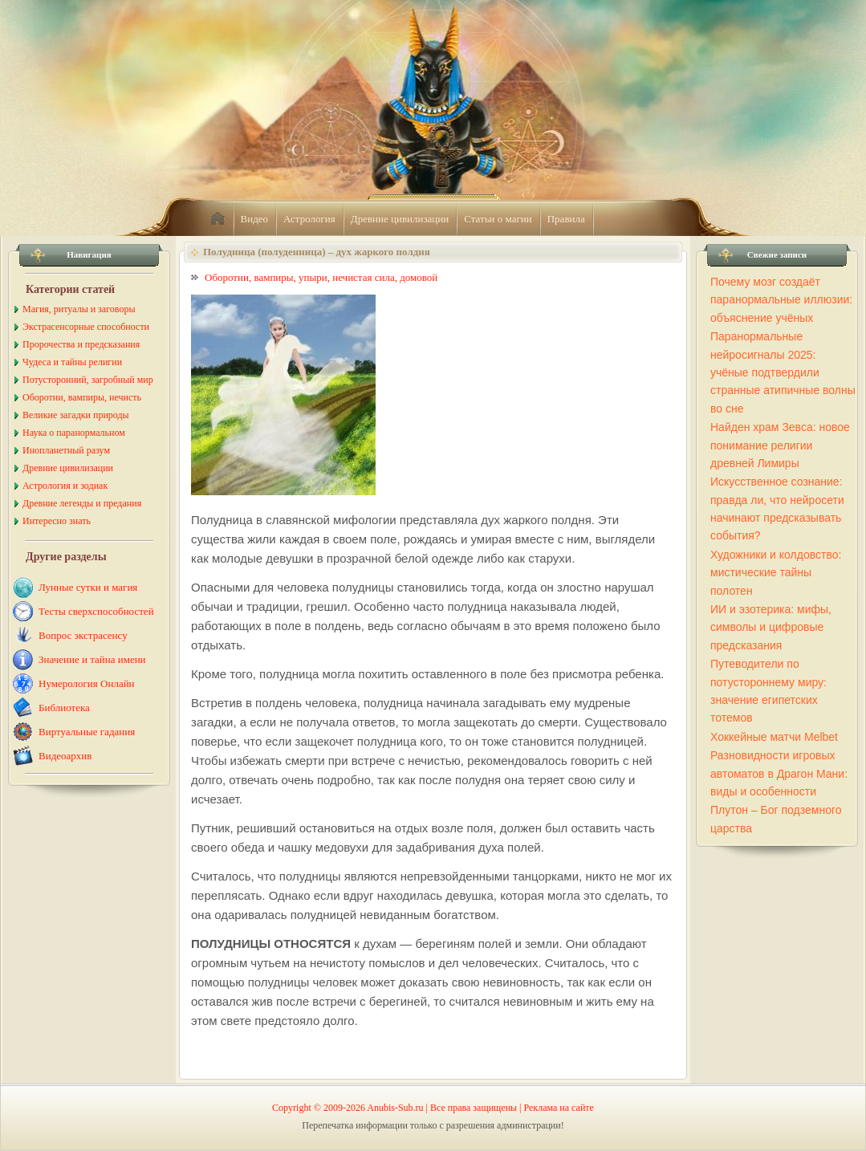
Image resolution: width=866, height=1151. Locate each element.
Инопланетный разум (66, 450)
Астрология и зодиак (65, 485)
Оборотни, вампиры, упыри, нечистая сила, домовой (321, 277)
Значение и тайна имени (92, 659)
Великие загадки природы (75, 415)
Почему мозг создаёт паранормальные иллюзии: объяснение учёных (781, 299)
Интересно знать (56, 521)
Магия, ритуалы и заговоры (78, 309)
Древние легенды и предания (81, 503)
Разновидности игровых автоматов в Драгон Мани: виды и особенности (779, 773)
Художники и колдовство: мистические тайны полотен (775, 572)
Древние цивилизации (400, 219)
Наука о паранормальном (73, 432)
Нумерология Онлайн (87, 683)
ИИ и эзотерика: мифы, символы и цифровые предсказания (770, 627)
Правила (566, 219)
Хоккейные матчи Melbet (774, 736)
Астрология (309, 219)
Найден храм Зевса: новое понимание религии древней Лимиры (780, 445)
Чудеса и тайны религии (72, 362)
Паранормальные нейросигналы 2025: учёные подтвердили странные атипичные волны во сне (783, 372)
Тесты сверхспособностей (96, 611)
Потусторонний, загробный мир (87, 379)
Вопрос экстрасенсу (83, 635)
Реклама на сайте (559, 1107)
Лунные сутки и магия (88, 587)
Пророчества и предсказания (81, 344)
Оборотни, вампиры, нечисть (81, 397)
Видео (255, 219)
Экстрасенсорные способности (85, 326)
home (217, 219)
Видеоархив (65, 756)
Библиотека (64, 708)
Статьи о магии (498, 219)
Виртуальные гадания (87, 732)
